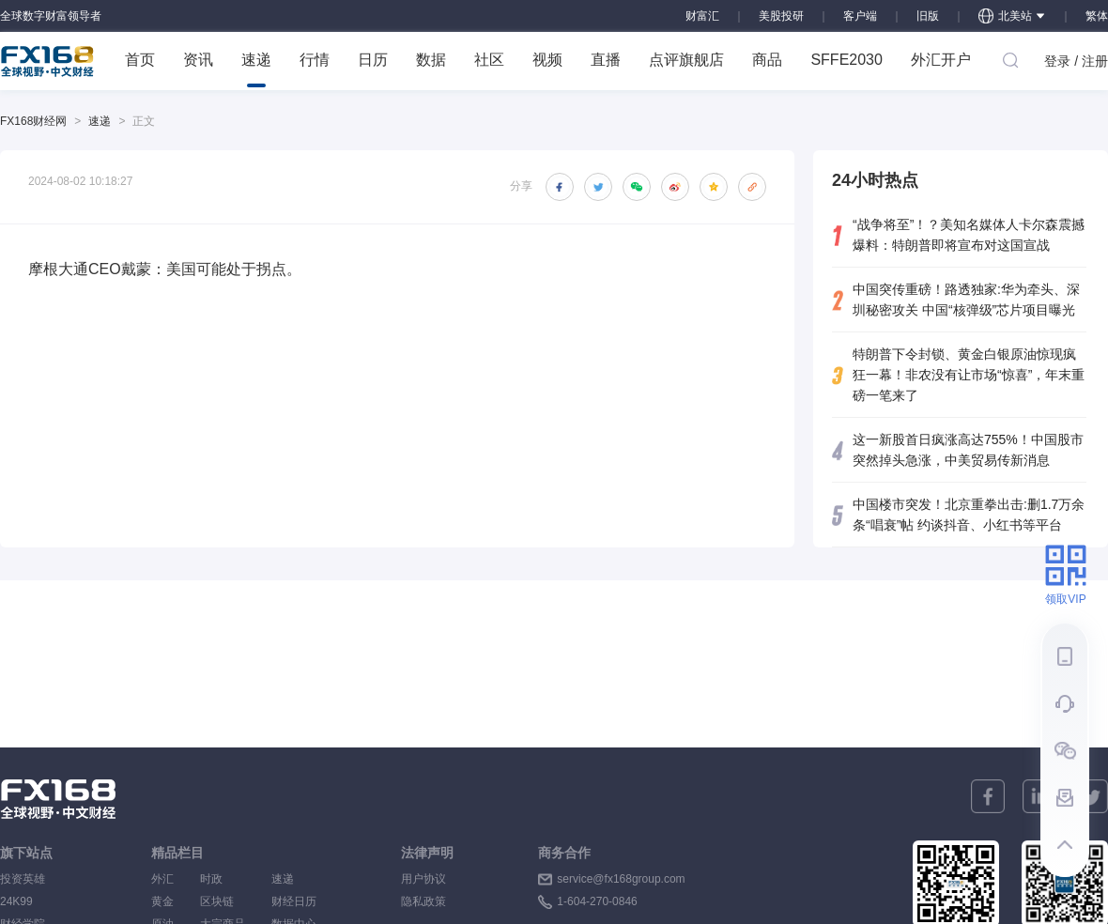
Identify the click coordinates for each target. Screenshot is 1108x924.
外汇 (162, 879)
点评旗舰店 (686, 60)
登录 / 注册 (1076, 61)
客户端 (860, 16)
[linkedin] (1039, 796)
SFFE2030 (846, 60)
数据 (431, 60)
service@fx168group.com (621, 879)
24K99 (16, 901)
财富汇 (702, 16)
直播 (606, 60)
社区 (489, 60)
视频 (547, 60)
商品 (767, 60)
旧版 (927, 16)
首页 (140, 60)
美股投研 (781, 16)
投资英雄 (22, 879)
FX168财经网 (33, 121)
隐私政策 (423, 901)
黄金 (162, 901)
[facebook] (988, 796)
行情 (315, 60)
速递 (256, 69)
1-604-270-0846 (597, 901)
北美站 (1012, 15)
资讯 (198, 60)
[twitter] (1091, 796)
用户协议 (423, 879)
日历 (373, 60)
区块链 (222, 901)
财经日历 (293, 901)
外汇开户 (941, 60)
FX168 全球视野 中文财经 (47, 61)
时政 (222, 879)
